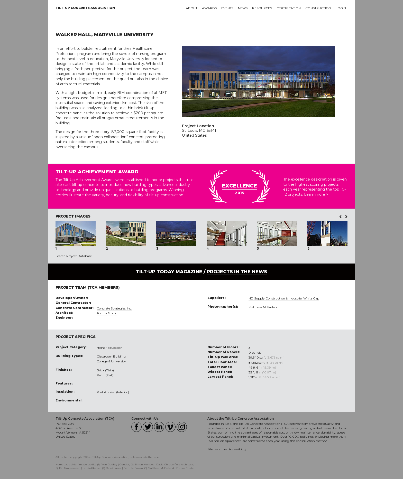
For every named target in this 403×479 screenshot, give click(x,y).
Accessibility (237, 449)
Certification (289, 8)
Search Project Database (74, 256)
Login (341, 8)
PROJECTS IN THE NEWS (237, 272)
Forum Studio (107, 313)
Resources (262, 8)
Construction (318, 8)
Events (227, 8)
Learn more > (316, 194)
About (191, 8)
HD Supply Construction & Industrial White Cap (284, 298)
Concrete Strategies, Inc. (114, 308)
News (243, 8)
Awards (209, 8)
